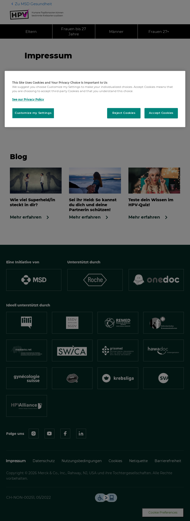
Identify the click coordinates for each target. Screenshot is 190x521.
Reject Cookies (123, 113)
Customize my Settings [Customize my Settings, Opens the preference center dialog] (33, 113)
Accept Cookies (161, 113)
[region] (95, 99)
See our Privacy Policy (28, 99)
